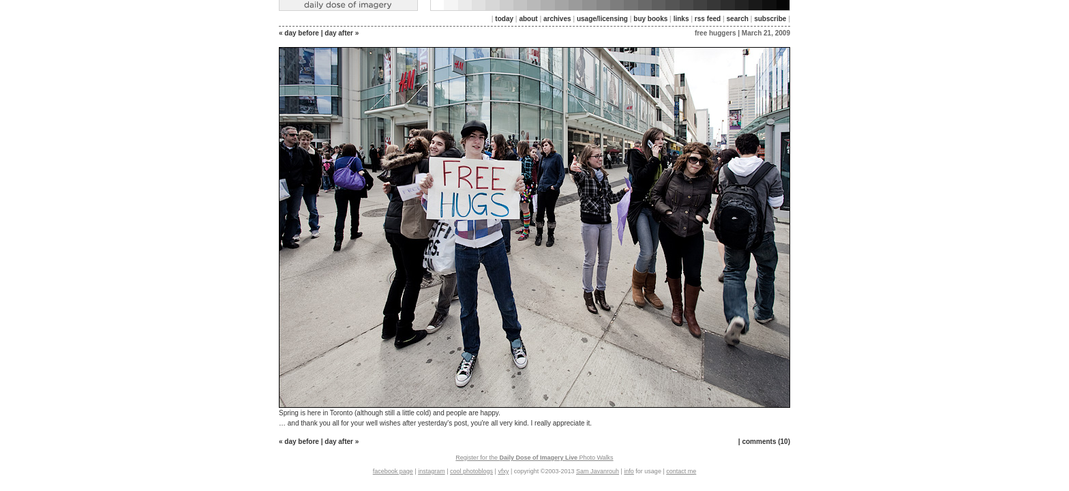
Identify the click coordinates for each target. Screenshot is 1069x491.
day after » (342, 33)
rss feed (708, 19)
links (681, 19)
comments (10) (766, 441)
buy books (650, 19)
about (528, 19)
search (738, 19)
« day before (299, 33)
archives (557, 19)
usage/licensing (602, 19)
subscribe (770, 19)
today (504, 19)
